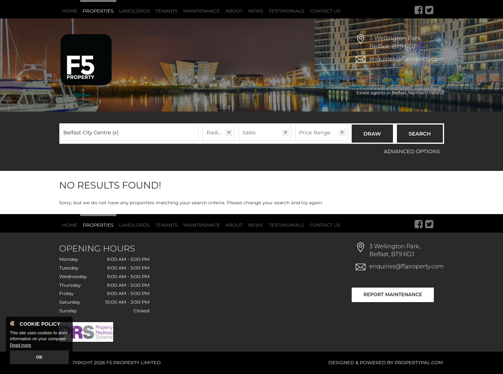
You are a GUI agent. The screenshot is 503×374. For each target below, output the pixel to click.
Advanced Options (412, 151)
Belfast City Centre (91, 132)
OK (39, 357)
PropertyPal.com (419, 362)
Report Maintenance (392, 294)
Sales (249, 132)
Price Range (314, 132)
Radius (215, 132)
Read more (20, 345)
